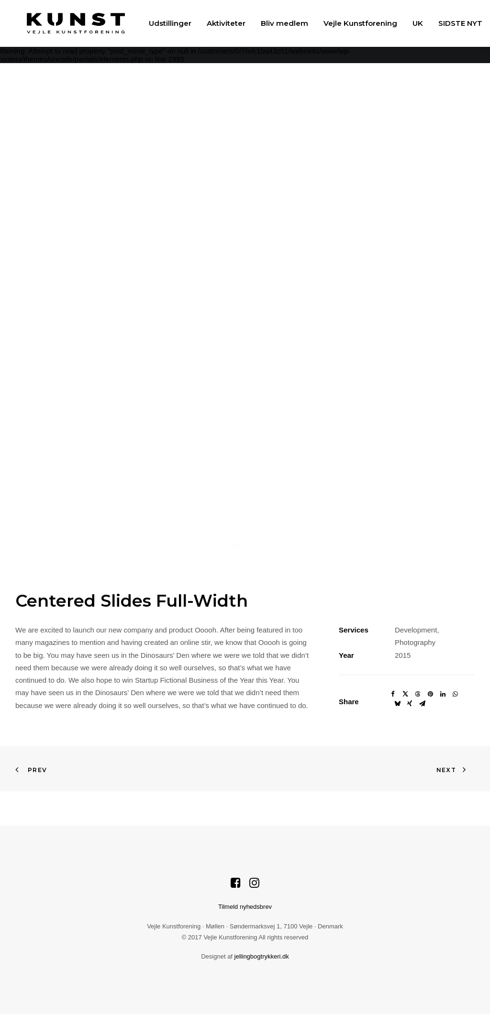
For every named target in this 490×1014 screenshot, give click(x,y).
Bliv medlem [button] (273, 23)
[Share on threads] (417, 694)
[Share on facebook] (393, 694)
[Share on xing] (409, 704)
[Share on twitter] (405, 694)
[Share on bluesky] (397, 704)
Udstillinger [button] (158, 23)
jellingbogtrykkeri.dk (261, 956)
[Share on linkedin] (442, 694)
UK (406, 23)
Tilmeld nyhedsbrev (245, 906)
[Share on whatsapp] (455, 694)
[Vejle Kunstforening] (64, 23)
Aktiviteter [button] (214, 23)
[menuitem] (159, 23)
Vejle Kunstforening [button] (349, 23)
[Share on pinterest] (430, 694)
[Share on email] (422, 704)
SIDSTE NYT (449, 23)
